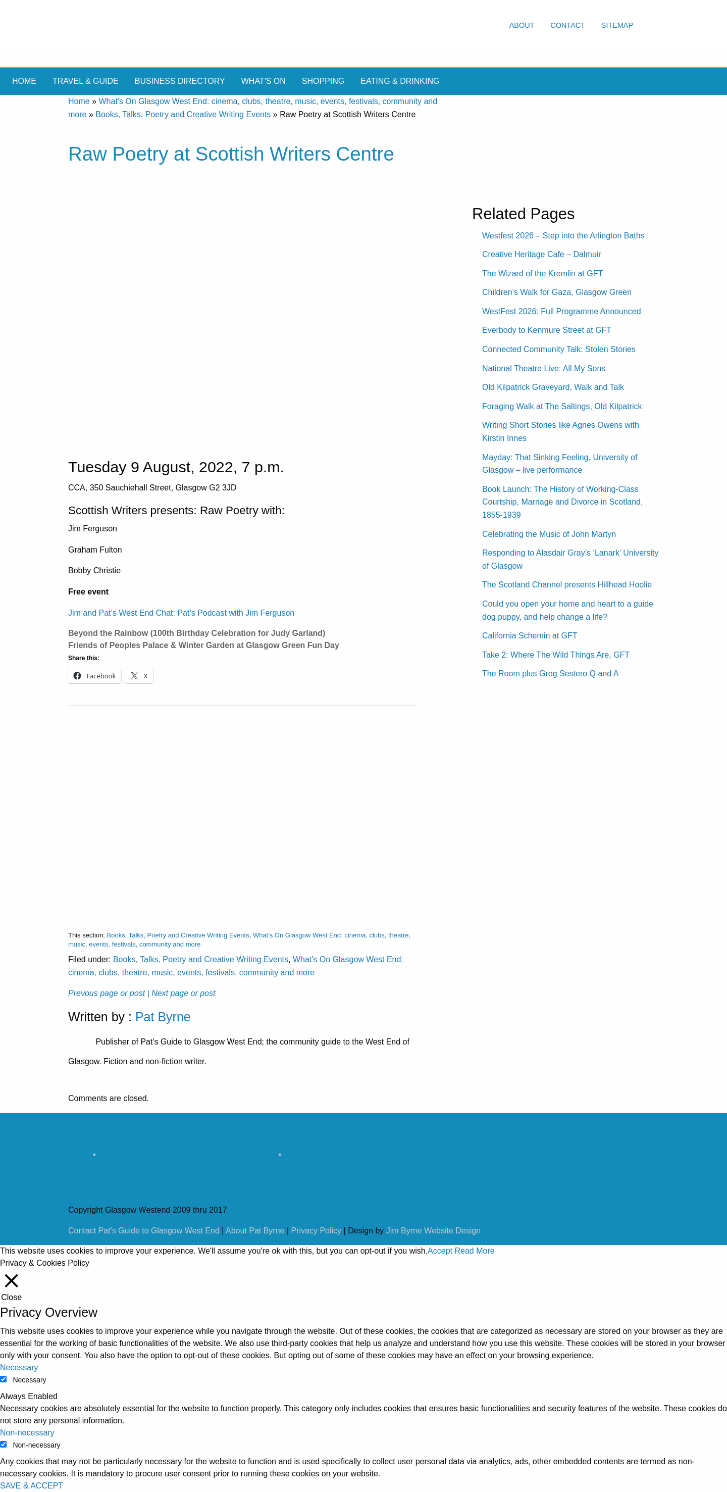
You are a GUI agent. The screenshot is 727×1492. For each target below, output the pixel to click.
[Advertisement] (242, 810)
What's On (263, 81)
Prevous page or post (106, 993)
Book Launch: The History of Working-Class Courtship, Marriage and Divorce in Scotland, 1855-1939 (562, 502)
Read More (474, 1251)
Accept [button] (440, 1251)
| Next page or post (181, 993)
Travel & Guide (86, 81)
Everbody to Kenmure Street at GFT (546, 330)
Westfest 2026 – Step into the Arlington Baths (563, 235)
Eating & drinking (399, 81)
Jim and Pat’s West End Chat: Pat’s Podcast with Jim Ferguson (181, 613)
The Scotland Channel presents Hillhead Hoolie (567, 584)
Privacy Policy (316, 1230)
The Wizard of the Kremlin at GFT (542, 273)
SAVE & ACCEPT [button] (31, 1485)
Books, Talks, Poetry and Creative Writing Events (183, 114)
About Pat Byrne (255, 1230)
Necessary (29, 1380)
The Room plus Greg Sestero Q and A (550, 673)
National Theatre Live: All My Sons (543, 368)
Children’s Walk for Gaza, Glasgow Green (557, 292)
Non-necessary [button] (27, 1432)
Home (24, 81)
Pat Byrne (163, 1017)
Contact (567, 25)
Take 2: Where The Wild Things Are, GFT (556, 655)
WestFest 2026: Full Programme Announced (561, 311)
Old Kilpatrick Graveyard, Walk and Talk (553, 387)
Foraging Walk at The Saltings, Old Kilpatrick (562, 406)
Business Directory (180, 81)
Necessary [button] (19, 1367)
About (522, 25)
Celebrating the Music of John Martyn (549, 534)
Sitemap (617, 25)
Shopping (323, 81)
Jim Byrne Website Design (433, 1230)
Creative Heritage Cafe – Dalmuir (541, 254)
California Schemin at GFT (530, 635)
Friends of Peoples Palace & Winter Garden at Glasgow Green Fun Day (203, 645)
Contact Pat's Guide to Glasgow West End (144, 1230)
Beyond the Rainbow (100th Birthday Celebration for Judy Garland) (196, 633)
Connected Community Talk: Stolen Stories (559, 349)
